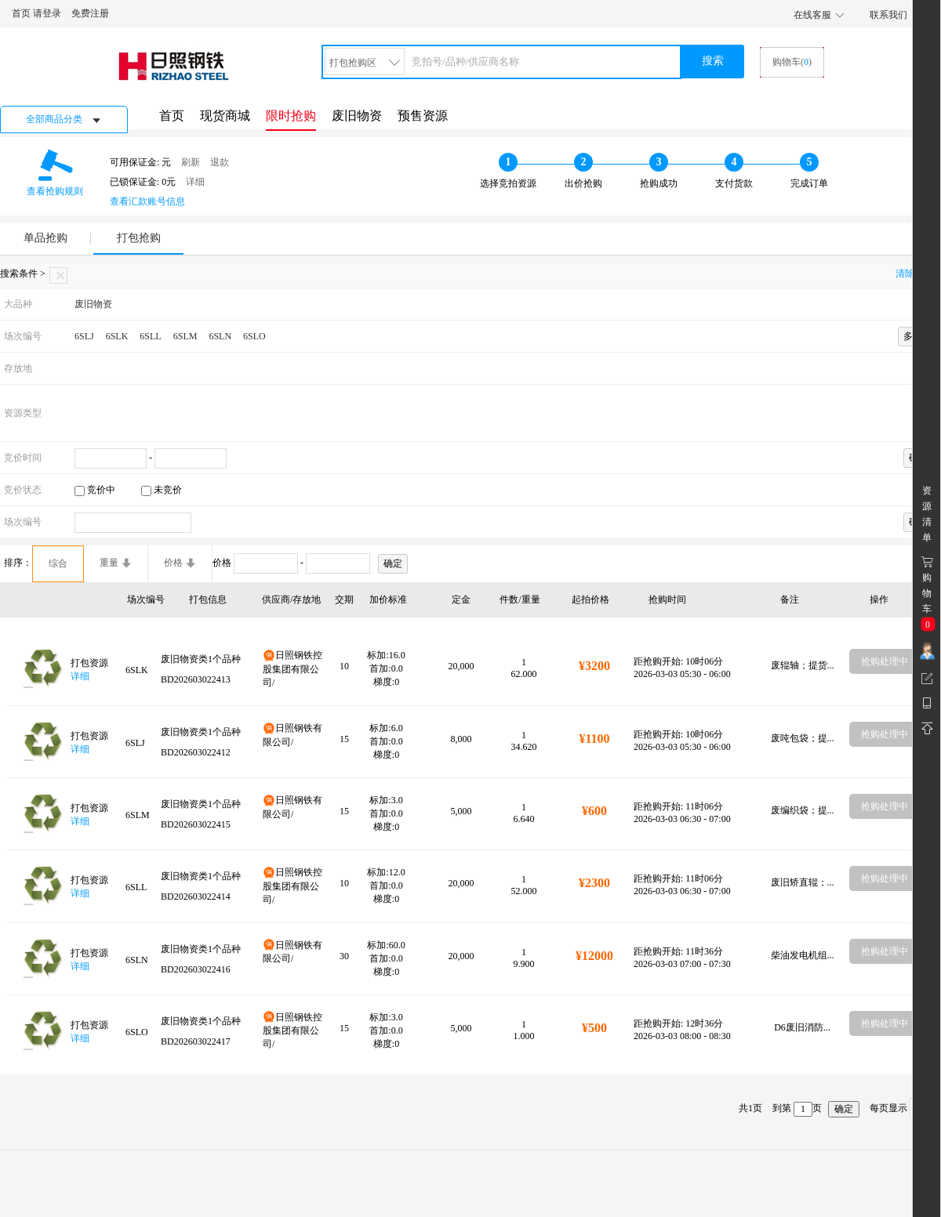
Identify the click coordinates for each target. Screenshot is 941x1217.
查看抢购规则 (55, 172)
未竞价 (161, 489)
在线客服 (812, 14)
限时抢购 (291, 115)
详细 (195, 181)
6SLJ (84, 336)
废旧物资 (357, 115)
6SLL (150, 336)
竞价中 (96, 489)
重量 (116, 563)
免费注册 (90, 13)
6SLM (185, 336)
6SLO (254, 336)
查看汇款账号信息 (147, 201)
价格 (180, 563)
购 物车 (928, 593)
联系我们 (888, 14)
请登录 (47, 13)
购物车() (792, 61)
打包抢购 (139, 238)
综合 (58, 563)
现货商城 (225, 115)
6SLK (117, 336)
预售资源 (423, 115)
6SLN (220, 336)
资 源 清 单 (927, 513)
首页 (21, 13)
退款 (219, 162)
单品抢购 (45, 238)
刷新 (190, 162)
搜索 (713, 61)
